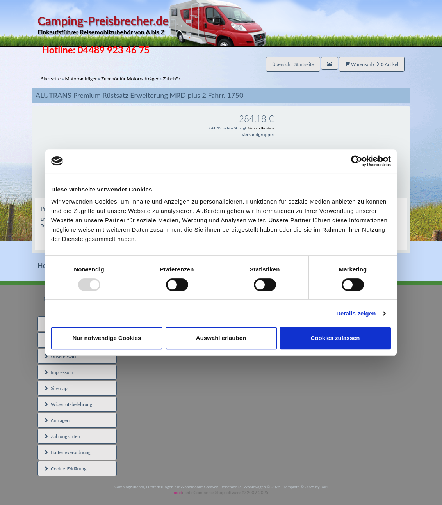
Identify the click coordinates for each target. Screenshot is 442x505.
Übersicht (293, 64)
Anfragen (57, 420)
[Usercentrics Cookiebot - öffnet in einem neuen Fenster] (357, 161)
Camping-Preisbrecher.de (151, 25)
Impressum (58, 372)
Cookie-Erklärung (65, 468)
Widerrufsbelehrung (68, 404)
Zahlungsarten (62, 436)
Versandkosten (261, 128)
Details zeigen (356, 313)
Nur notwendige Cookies (107, 338)
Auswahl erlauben (221, 338)
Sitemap (56, 388)
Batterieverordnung (67, 452)
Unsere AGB (60, 356)
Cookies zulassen (335, 338)
